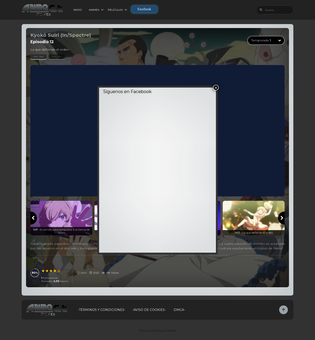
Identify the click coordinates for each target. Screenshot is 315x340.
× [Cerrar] (215, 87)
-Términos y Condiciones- (101, 310)
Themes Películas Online (157, 331)
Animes (94, 9)
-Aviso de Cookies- (149, 310)
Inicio (78, 9)
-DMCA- (179, 310)
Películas (115, 9)
